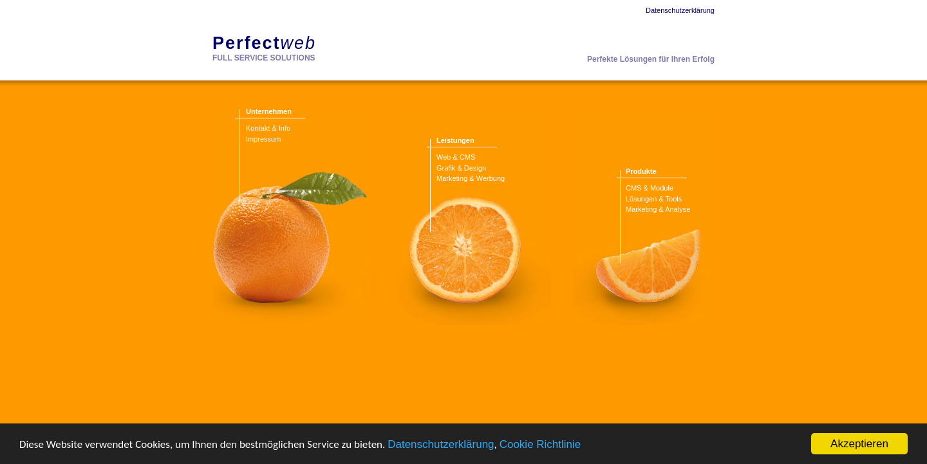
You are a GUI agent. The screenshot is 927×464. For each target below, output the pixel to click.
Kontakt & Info (268, 128)
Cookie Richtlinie (540, 444)
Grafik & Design (461, 168)
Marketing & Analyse (658, 209)
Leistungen (455, 140)
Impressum (263, 139)
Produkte (641, 171)
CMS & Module (649, 188)
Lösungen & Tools (654, 199)
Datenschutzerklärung (441, 444)
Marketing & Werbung (470, 178)
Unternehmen (269, 111)
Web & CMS (455, 157)
